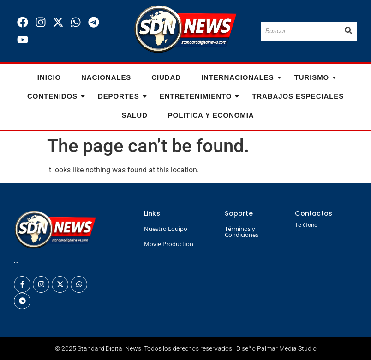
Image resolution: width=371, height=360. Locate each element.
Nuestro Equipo (165, 228)
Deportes (121, 96)
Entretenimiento (199, 96)
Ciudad (166, 77)
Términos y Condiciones (241, 231)
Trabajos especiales (298, 96)
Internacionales (240, 77)
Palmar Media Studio (287, 348)
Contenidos (55, 96)
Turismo (314, 77)
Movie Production (168, 244)
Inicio (49, 77)
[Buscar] (300, 31)
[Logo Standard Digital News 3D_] (185, 29)
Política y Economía (211, 115)
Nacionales (106, 77)
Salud (134, 115)
